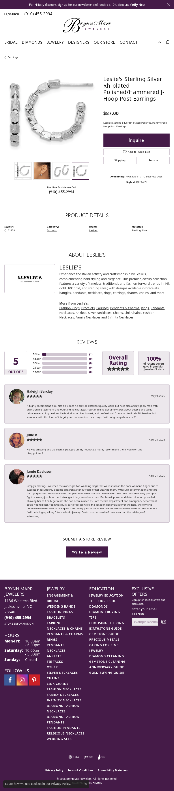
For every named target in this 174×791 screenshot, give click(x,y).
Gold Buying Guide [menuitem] (106, 672)
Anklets (81, 313)
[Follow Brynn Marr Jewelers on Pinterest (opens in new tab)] (34, 680)
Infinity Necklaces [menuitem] (64, 700)
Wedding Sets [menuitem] (59, 739)
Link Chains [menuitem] (57, 684)
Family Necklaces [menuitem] (63, 695)
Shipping (119, 160)
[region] (51, 112)
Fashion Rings (69, 308)
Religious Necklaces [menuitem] (65, 733)
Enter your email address (144, 611)
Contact (129, 42)
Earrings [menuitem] (55, 623)
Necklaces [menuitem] (56, 650)
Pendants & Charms (124, 308)
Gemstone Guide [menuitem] (104, 634)
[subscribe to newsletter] (164, 622)
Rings (145, 308)
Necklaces (66, 313)
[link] (38, 14)
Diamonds (32, 42)
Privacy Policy (54, 770)
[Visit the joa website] (101, 757)
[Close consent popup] (85, 784)
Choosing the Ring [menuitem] (106, 623)
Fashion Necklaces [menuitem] (64, 689)
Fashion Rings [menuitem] (60, 612)
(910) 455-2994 (61, 191)
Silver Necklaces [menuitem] (62, 672)
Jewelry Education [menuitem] (106, 595)
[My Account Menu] (159, 41)
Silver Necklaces (99, 313)
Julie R (32, 435)
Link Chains (133, 313)
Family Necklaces (88, 317)
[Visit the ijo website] (89, 757)
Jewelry (55, 42)
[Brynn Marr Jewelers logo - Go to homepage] (87, 25)
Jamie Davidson (39, 471)
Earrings (13, 57)
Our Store (104, 42)
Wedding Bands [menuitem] (61, 606)
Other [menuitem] (52, 667)
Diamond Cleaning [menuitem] (106, 656)
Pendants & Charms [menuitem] (65, 634)
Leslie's (93, 230)
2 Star (37, 367)
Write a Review (87, 552)
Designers (78, 42)
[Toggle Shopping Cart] (168, 41)
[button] (11, 14)
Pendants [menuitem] (55, 645)
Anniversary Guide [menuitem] (106, 667)
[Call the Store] (17, 617)
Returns (154, 160)
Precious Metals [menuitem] (104, 639)
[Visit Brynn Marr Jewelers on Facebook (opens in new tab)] (9, 680)
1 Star (37, 372)
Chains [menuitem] (53, 678)
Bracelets (88, 308)
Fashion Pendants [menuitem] (63, 728)
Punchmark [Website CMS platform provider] (95, 783)
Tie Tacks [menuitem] (55, 661)
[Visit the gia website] (74, 757)
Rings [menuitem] (52, 639)
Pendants (158, 308)
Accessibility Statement (113, 770)
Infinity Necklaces (120, 317)
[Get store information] (19, 623)
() (90, 354)
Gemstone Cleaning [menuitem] (107, 661)
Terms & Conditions (80, 770)
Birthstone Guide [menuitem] (105, 628)
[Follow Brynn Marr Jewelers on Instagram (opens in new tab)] (22, 680)
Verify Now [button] (137, 4)
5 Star (37, 354)
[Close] (168, 5)
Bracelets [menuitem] (56, 617)
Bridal (10, 42)
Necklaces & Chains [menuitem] (65, 628)
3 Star (37, 363)
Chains (118, 313)
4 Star (37, 359)
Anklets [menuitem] (54, 656)
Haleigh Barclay (40, 391)
